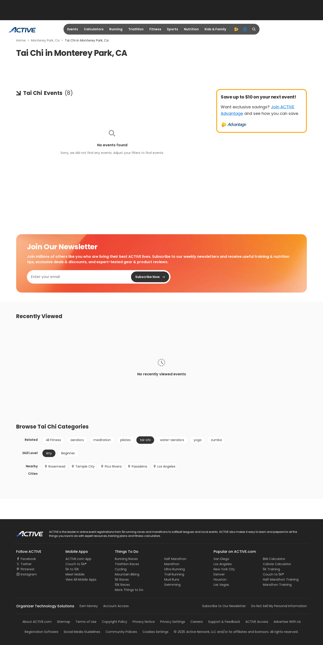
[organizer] (245, 29)
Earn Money (89, 606)
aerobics (77, 440)
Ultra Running (174, 569)
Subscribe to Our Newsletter (224, 606)
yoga (197, 440)
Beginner (68, 453)
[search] (254, 29)
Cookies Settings (155, 632)
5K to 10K (72, 569)
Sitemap (63, 621)
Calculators (94, 29)
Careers (196, 621)
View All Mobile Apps (80, 579)
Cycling (121, 569)
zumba (216, 440)
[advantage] (236, 29)
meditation (102, 440)
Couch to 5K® (76, 564)
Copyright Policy (114, 621)
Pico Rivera (111, 466)
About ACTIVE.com (37, 621)
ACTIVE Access (256, 621)
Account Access (116, 606)
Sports (172, 29)
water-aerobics (172, 440)
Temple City (83, 466)
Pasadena (137, 466)
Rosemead (54, 466)
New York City (224, 569)
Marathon (171, 564)
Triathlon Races (127, 564)
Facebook (28, 559)
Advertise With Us (287, 621)
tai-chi (145, 440)
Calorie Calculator (277, 564)
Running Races (126, 559)
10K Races (122, 584)
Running (115, 29)
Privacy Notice (144, 621)
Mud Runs (171, 579)
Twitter (26, 564)
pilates (125, 440)
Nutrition (191, 29)
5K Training (271, 569)
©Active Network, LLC (195, 632)
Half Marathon (175, 559)
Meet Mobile (75, 574)
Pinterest (28, 569)
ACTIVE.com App (78, 559)
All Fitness (53, 440)
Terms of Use (86, 621)
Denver (219, 574)
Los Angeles (164, 466)
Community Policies (121, 632)
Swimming (172, 584)
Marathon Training (277, 584)
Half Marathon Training (281, 579)
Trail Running (174, 574)
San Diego (221, 559)
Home (21, 40)
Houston (220, 579)
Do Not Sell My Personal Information (279, 606)
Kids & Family (215, 29)
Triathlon (136, 29)
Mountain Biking (127, 574)
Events (72, 29)
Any (49, 453)
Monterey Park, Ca (45, 40)
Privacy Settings (172, 621)
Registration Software (41, 632)
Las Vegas (221, 584)
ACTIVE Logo (25, 532)
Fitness (155, 29)
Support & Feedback (224, 621)
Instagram (29, 574)
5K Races (122, 579)
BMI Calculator (274, 559)
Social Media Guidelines (82, 632)
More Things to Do (129, 590)
